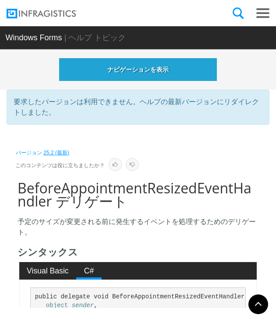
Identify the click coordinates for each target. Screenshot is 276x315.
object (57, 305)
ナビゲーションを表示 (138, 69)
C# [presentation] (89, 270)
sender (83, 305)
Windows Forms (34, 37)
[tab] (48, 271)
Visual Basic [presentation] (48, 270)
